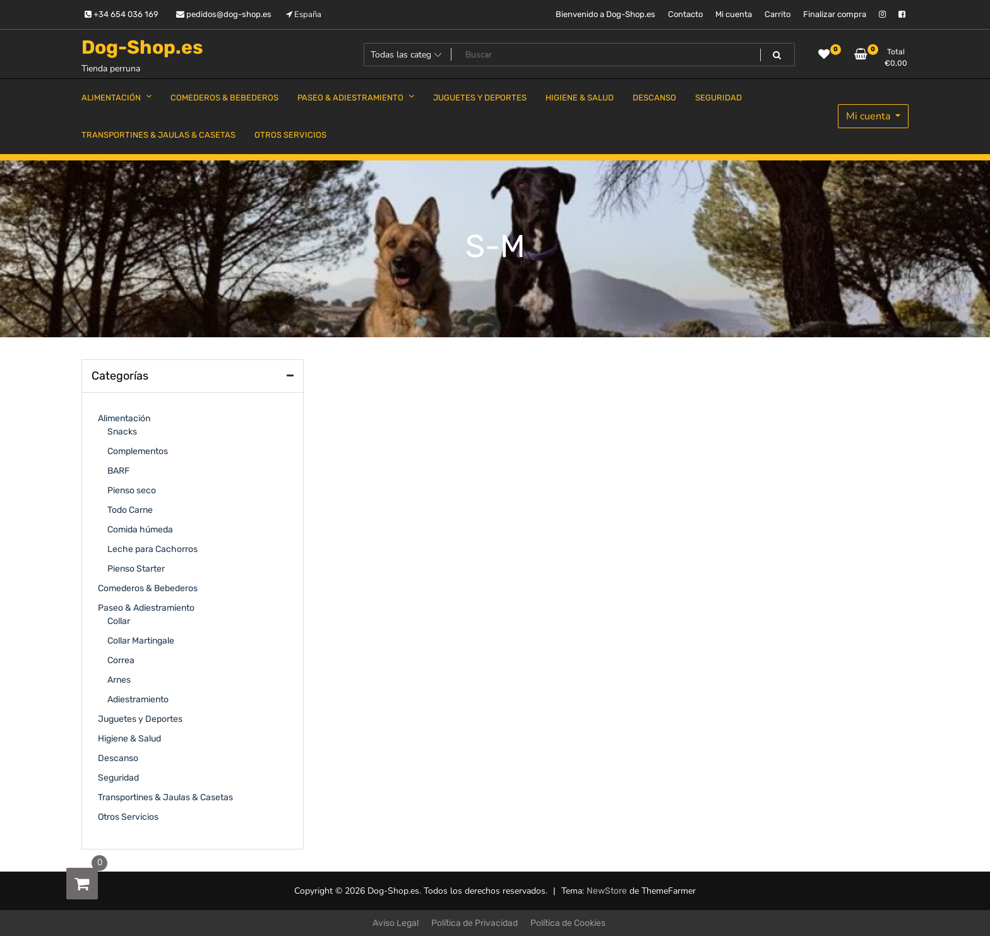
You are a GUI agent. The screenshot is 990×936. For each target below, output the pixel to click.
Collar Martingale (140, 640)
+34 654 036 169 (121, 14)
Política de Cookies (567, 923)
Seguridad (118, 777)
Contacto (685, 14)
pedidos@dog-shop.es (223, 14)
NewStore (607, 890)
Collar (118, 621)
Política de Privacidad (474, 923)
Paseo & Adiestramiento (146, 608)
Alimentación (124, 418)
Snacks (122, 431)
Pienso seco (131, 490)
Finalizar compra (834, 14)
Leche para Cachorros (152, 549)
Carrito (777, 14)
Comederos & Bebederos (148, 588)
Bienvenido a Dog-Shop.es (605, 14)
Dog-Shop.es (142, 47)
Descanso (118, 758)
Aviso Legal (396, 923)
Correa (120, 660)
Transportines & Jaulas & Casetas (165, 797)
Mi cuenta (733, 14)
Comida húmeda (140, 529)
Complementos (137, 451)
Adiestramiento (138, 699)
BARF (118, 470)
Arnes (119, 680)
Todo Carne (130, 510)
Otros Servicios (128, 817)
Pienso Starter (136, 568)
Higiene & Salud (129, 738)
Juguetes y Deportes (140, 719)
